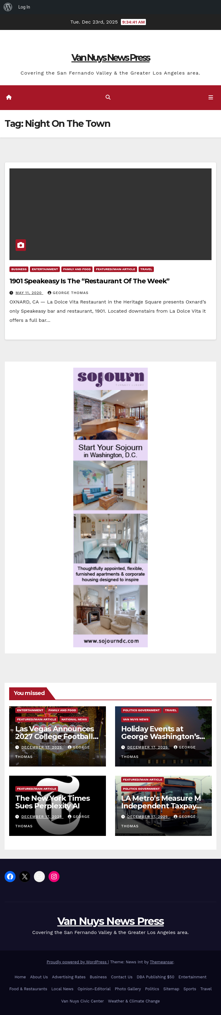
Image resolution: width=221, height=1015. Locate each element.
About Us (39, 977)
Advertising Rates (68, 977)
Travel (146, 269)
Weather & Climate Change (134, 1001)
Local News (62, 989)
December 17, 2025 (42, 747)
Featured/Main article (115, 269)
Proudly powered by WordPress (77, 962)
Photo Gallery (128, 989)
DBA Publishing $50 (155, 977)
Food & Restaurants (28, 989)
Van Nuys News (135, 719)
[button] (108, 97)
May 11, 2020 (29, 293)
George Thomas (68, 293)
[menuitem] (8, 7)
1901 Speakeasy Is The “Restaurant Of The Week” (89, 281)
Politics (152, 989)
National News (74, 719)
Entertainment (45, 269)
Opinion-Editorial (94, 989)
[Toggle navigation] (210, 98)
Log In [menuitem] (24, 7)
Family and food (77, 269)
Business (19, 269)
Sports (189, 989)
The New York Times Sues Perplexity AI (52, 802)
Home (20, 977)
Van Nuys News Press (110, 57)
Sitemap (171, 989)
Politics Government (141, 710)
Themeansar (161, 962)
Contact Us (122, 977)
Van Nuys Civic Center (82, 1001)
